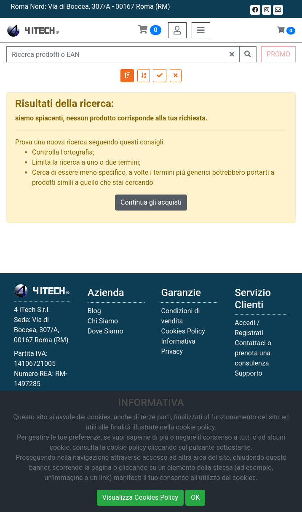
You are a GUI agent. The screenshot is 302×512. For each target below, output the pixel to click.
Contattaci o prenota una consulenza (253, 353)
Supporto (248, 373)
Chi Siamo (103, 321)
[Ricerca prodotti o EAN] (115, 54)
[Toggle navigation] (201, 30)
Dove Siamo (105, 331)
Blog (94, 311)
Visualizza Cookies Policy (140, 497)
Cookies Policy (183, 331)
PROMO (278, 54)
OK (195, 497)
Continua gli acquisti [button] (151, 202)
